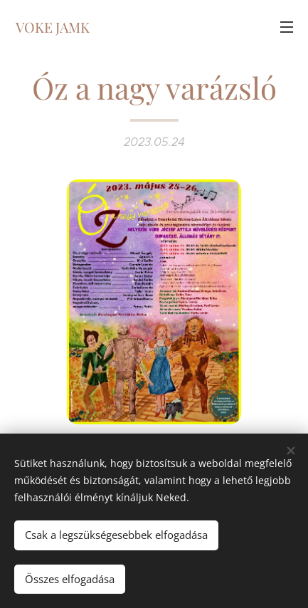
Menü (286, 27)
